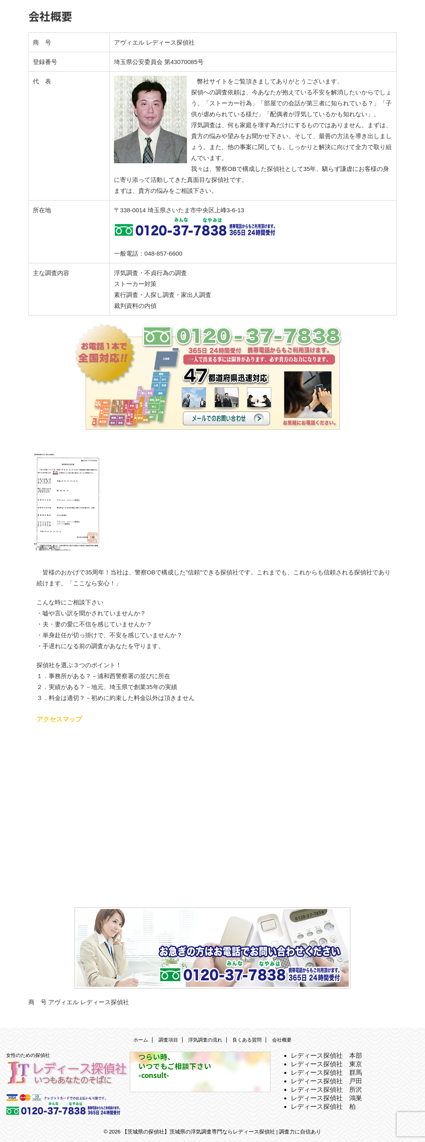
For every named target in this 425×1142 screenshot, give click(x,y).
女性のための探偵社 (28, 1054)
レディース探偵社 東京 (326, 1062)
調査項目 (168, 1039)
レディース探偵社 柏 (323, 1105)
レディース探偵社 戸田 (326, 1079)
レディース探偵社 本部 (326, 1054)
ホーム (140, 1039)
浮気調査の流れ (205, 1039)
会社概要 (282, 1039)
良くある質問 (247, 1039)
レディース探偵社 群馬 (326, 1071)
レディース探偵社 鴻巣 (326, 1096)
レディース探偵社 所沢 (326, 1088)
